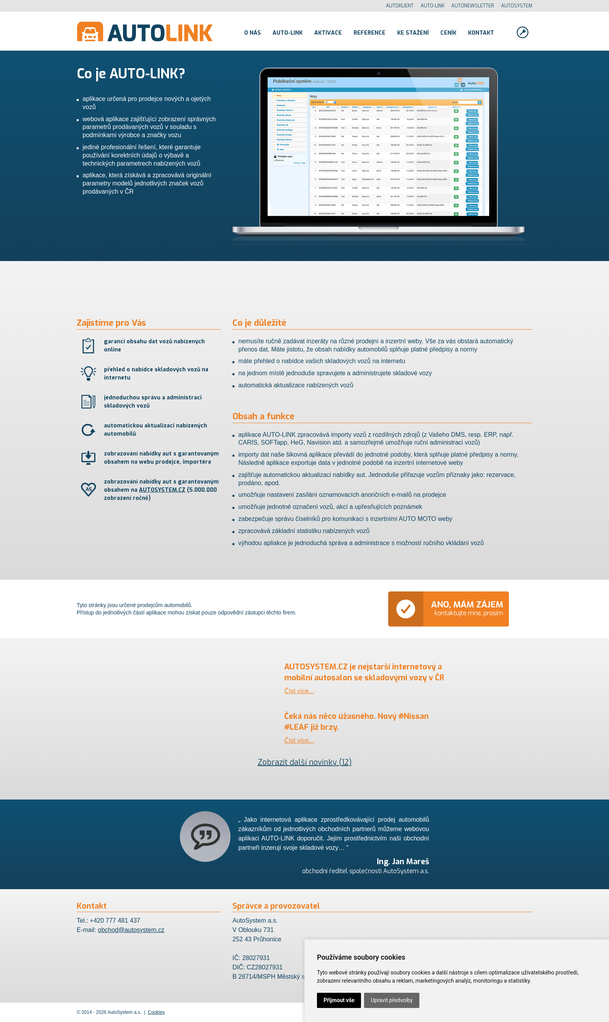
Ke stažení (413, 33)
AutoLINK (145, 31)
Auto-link (288, 33)
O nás (252, 33)
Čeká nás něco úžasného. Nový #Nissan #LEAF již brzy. (356, 722)
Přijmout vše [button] (339, 1000)
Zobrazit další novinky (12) (305, 762)
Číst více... (299, 691)
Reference (369, 33)
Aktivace (328, 33)
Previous (147, 836)
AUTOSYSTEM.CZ (162, 490)
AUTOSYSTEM (516, 6)
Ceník (448, 33)
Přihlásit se (522, 32)
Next (462, 836)
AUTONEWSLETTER (472, 6)
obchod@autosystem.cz (131, 930)
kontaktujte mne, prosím (467, 608)
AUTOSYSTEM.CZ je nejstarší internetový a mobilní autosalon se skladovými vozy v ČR (364, 672)
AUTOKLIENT (400, 6)
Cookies (156, 1012)
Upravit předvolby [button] (391, 1000)
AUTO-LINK (432, 6)
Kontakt (481, 33)
